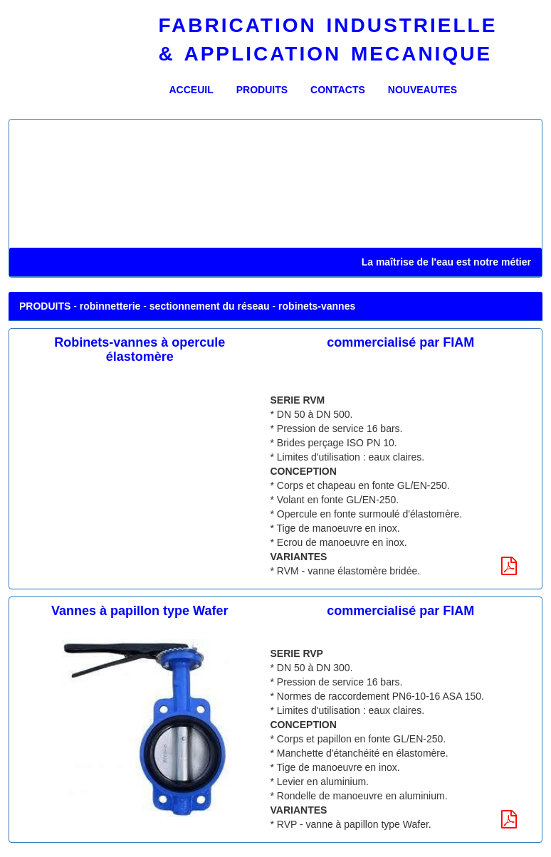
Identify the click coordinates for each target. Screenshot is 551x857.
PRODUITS (262, 89)
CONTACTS (337, 89)
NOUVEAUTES (422, 89)
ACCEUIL (196, 88)
